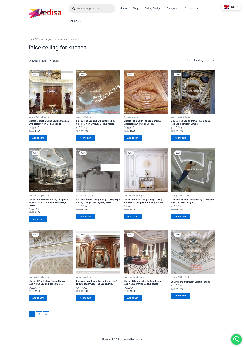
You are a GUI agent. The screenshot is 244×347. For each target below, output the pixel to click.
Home (124, 9)
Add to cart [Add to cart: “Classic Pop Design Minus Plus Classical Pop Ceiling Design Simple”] (182, 128)
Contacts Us (188, 9)
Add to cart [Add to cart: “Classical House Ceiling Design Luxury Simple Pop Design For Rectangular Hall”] (134, 215)
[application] (211, 9)
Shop (135, 9)
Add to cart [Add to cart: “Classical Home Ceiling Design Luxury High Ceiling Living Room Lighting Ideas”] (87, 215)
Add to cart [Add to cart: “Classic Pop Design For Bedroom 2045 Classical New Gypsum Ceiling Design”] (87, 128)
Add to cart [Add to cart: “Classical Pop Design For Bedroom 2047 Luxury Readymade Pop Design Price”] (87, 299)
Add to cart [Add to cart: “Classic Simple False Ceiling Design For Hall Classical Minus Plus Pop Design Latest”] (39, 215)
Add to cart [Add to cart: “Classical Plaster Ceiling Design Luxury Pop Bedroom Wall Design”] (182, 212)
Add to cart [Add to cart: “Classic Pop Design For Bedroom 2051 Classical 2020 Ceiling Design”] (134, 128)
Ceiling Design (151, 9)
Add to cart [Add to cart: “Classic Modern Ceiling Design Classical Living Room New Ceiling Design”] (39, 131)
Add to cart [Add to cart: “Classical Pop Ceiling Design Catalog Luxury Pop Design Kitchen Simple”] (39, 296)
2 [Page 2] (39, 316)
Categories (170, 9)
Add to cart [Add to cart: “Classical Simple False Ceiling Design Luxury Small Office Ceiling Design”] (134, 296)
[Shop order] (200, 49)
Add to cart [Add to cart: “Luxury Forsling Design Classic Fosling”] (182, 293)
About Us (206, 9)
